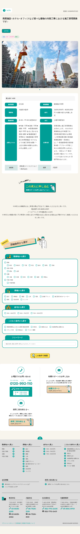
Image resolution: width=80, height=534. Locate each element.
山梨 (17, 271)
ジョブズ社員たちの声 (11, 487)
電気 (36, 296)
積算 (8, 299)
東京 (10, 265)
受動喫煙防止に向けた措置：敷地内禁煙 (18, 327)
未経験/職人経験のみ (58, 327)
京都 (17, 277)
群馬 (46, 265)
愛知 (10, 271)
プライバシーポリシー (8, 523)
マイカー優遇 (31, 330)
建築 (23, 296)
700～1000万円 (38, 313)
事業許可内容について (28, 523)
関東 (8, 262)
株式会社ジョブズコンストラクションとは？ (17, 484)
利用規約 (18, 523)
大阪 (10, 277)
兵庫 (31, 277)
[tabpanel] (40, 64)
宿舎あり (20, 330)
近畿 (8, 274)
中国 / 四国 (10, 280)
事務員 (15, 296)
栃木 (39, 265)
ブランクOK (10, 330)
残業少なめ (44, 327)
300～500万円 (11, 313)
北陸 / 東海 (10, 268)
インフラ (25, 299)
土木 (30, 296)
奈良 (24, 277)
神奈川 (18, 265)
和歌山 (45, 277)
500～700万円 (24, 313)
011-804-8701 (67, 509)
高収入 (35, 327)
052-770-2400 (49, 509)
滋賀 (38, 277)
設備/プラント (46, 296)
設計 (8, 296)
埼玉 (32, 265)
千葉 (25, 265)
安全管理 (16, 299)
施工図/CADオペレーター (62, 296)
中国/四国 (12, 283)
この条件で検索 (41, 356)
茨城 (53, 265)
